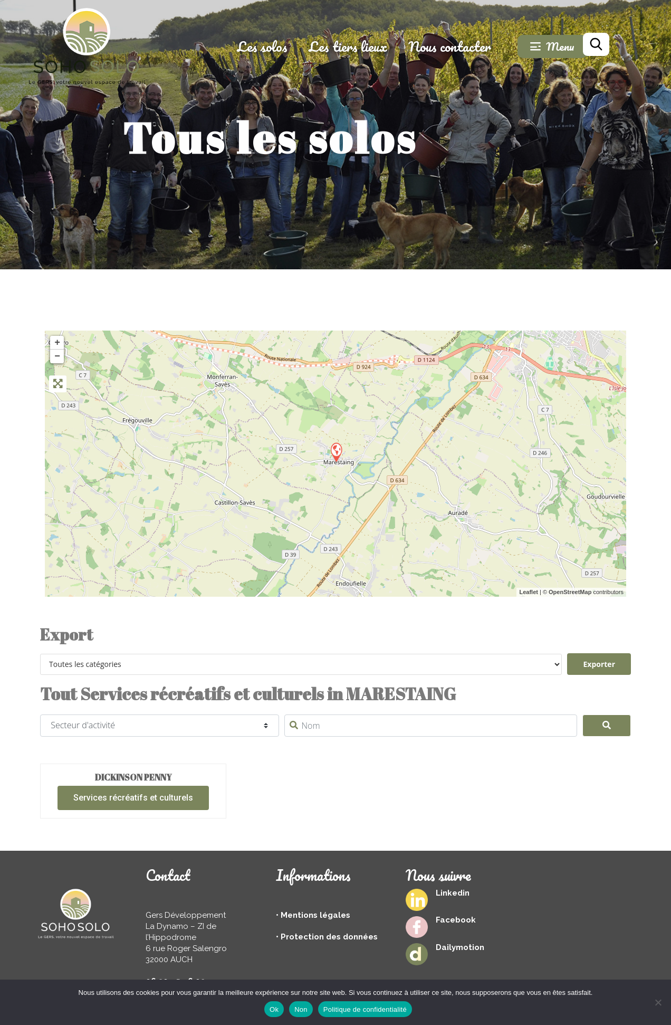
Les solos (276, 46)
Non (301, 1009)
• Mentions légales (313, 915)
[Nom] (430, 725)
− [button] (57, 356)
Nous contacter (463, 46)
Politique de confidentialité (365, 1009)
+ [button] (57, 342)
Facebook (456, 920)
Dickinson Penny (133, 777)
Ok (274, 1009)
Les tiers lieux (361, 46)
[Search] (606, 725)
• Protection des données (327, 937)
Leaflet (528, 592)
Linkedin (452, 893)
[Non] (658, 1002)
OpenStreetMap (570, 592)
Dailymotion (460, 947)
